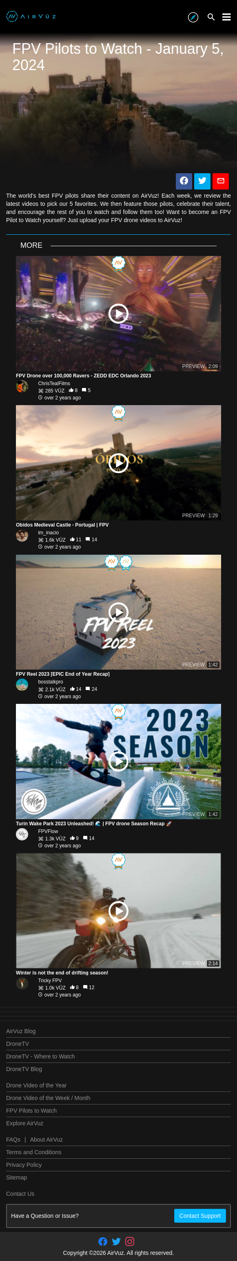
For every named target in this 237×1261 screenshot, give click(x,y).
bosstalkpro (50, 682)
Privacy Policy (24, 1165)
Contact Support (200, 1215)
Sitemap (16, 1177)
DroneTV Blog (24, 1069)
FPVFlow (48, 831)
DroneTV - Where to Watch (40, 1056)
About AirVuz (46, 1139)
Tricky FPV (50, 980)
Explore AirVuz (24, 1123)
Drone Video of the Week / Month (48, 1098)
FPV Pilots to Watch (31, 1110)
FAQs (13, 1139)
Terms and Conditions (33, 1152)
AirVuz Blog (21, 1031)
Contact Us (20, 1193)
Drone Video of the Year (36, 1085)
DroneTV (17, 1044)
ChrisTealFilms (54, 383)
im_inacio (48, 533)
